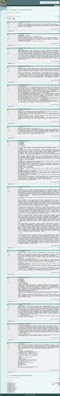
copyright (33, 394)
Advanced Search (56, 383)
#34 (59, 342)
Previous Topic (12, 377)
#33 (59, 323)
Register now (2, 5)
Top (8, 377)
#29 (59, 186)
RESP (8, 33)
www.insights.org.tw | (28, 394)
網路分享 (18, 9)
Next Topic (18, 377)
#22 (59, 33)
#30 (59, 250)
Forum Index (9, 7)
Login (6, 5)
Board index (9, 9)
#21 (59, 21)
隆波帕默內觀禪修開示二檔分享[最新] (26, 9)
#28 (59, 140)
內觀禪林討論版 (14, 9)
